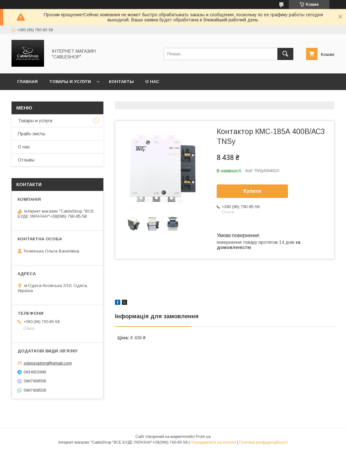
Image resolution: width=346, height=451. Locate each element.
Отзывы (26, 159)
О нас (152, 81)
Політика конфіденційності (263, 442)
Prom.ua (203, 436)
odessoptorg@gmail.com (48, 363)
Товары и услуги (70, 81)
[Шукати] (285, 54)
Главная (27, 81)
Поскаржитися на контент (213, 442)
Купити (252, 191)
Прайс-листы (31, 133)
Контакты (121, 81)
